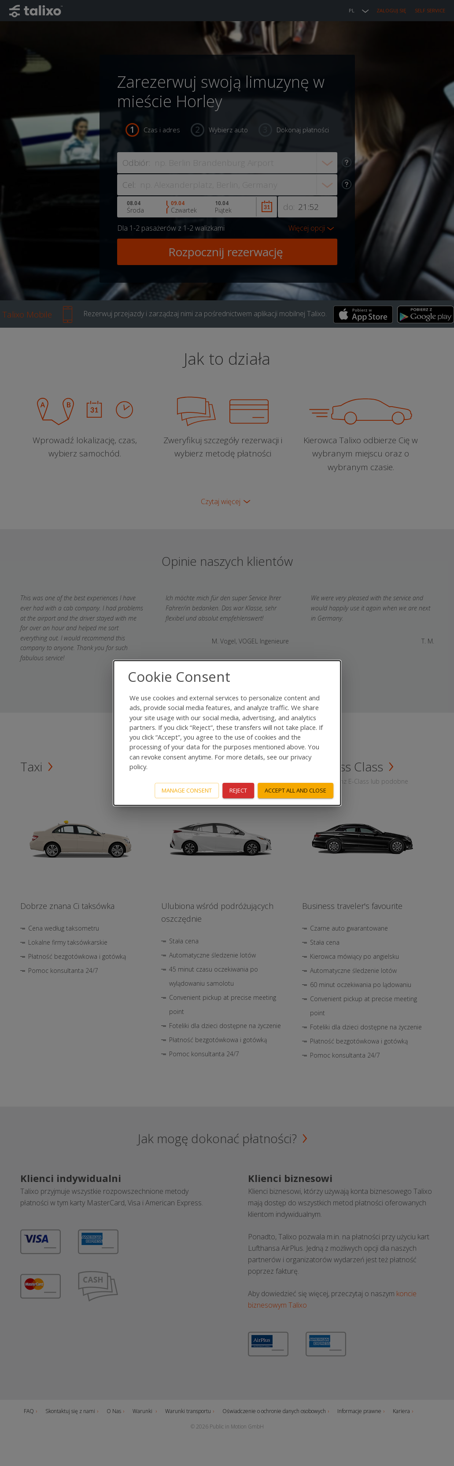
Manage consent (187, 790)
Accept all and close (295, 790)
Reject (238, 790)
